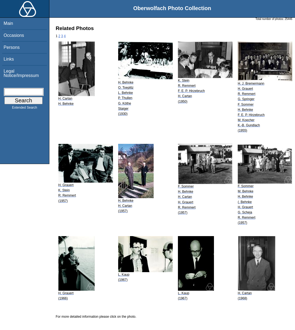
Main (8, 23)
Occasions (14, 35)
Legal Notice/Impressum (21, 73)
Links (9, 59)
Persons (12, 47)
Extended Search (24, 108)
